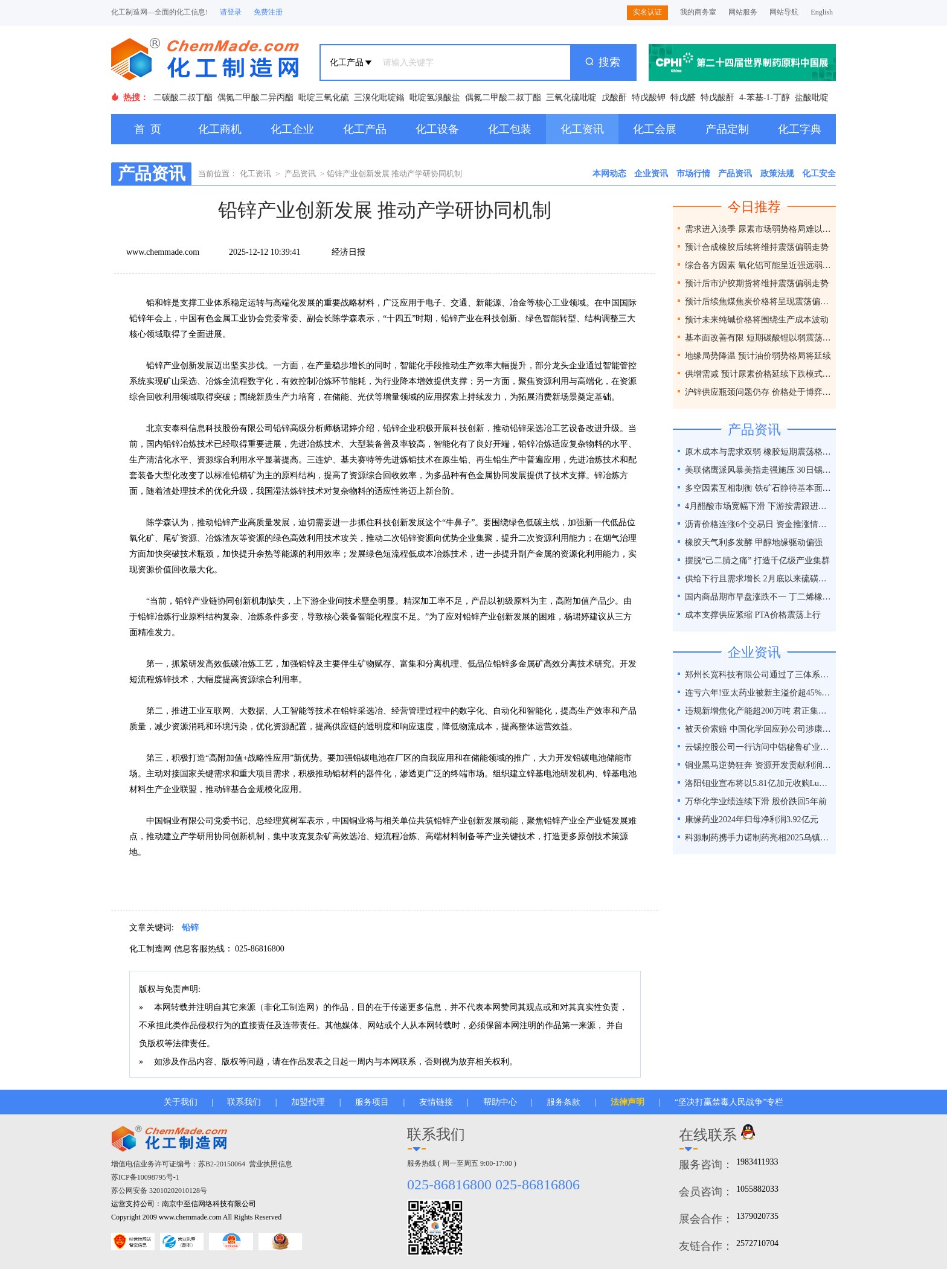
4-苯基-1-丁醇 (764, 97)
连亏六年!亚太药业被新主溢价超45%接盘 (759, 692)
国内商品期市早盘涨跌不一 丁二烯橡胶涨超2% (759, 596)
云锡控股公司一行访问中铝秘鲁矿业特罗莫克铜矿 (759, 747)
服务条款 (563, 1102)
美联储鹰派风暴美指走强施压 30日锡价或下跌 (759, 470)
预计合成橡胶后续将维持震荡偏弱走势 (757, 247)
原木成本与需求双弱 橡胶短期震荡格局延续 (759, 451)
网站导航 (783, 12)
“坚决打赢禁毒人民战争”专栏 (729, 1102)
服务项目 (372, 1102)
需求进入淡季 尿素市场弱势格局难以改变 (759, 229)
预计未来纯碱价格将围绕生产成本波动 (757, 319)
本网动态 (609, 173)
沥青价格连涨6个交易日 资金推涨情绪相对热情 (759, 524)
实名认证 (647, 12)
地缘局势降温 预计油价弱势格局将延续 (758, 355)
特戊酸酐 (717, 97)
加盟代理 (308, 1102)
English (822, 12)
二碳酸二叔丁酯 (183, 97)
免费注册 (268, 12)
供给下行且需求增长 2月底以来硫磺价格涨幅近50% (759, 578)
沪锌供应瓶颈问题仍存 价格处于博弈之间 (759, 392)
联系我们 (244, 1102)
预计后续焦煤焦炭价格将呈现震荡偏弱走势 (759, 301)
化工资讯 (582, 129)
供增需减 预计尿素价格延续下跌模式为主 (759, 374)
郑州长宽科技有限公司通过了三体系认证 (759, 674)
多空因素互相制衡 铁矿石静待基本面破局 (759, 488)
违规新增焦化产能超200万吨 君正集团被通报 (759, 710)
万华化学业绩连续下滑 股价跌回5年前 (756, 801)
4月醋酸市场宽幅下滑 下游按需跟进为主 (759, 506)
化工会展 (654, 129)
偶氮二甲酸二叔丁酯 (503, 97)
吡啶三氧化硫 (323, 97)
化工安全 (819, 173)
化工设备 (437, 129)
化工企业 (292, 129)
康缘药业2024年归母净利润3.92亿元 (751, 819)
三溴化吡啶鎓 (379, 97)
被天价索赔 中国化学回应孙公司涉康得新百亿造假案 (759, 729)
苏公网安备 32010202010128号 (159, 1190)
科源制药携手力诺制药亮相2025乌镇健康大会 (759, 837)
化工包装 (509, 129)
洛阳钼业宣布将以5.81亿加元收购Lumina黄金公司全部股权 (759, 783)
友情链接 (436, 1102)
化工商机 (220, 129)
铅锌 (190, 927)
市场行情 (693, 173)
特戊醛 (683, 97)
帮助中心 (500, 1102)
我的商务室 (698, 12)
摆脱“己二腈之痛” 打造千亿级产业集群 (757, 560)
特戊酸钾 (649, 97)
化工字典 (799, 129)
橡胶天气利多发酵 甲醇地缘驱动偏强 (754, 542)
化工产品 (365, 129)
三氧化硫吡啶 (571, 97)
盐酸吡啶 (812, 97)
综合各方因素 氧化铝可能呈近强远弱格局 (759, 265)
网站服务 (742, 12)
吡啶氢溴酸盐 (434, 97)
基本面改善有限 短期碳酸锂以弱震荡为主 (759, 337)
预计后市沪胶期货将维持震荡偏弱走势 (757, 283)
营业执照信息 (270, 1164)
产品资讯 (300, 173)
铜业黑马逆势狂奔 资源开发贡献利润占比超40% (759, 765)
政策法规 (777, 173)
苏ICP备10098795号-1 (145, 1177)
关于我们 (180, 1102)
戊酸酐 (614, 97)
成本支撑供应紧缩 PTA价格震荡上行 (753, 614)
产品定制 (727, 129)
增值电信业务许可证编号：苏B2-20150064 (178, 1164)
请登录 (231, 12)
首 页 (147, 129)
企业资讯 (651, 173)
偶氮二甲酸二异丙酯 (255, 97)
